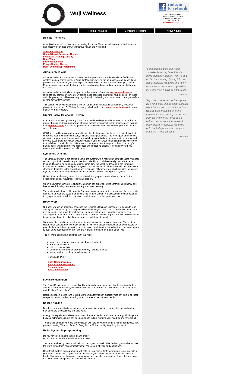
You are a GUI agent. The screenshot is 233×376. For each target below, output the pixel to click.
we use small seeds (120, 92)
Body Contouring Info (59, 262)
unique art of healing (116, 107)
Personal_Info (55, 267)
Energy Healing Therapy (56, 64)
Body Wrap (49, 59)
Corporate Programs (135, 31)
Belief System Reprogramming (59, 66)
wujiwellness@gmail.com (173, 22)
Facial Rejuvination (53, 61)
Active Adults (174, 31)
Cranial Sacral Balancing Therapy (61, 54)
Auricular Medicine (53, 51)
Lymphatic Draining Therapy (58, 56)
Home (59, 31)
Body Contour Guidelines (61, 264)
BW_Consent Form (58, 269)
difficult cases (56, 125)
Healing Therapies (97, 31)
